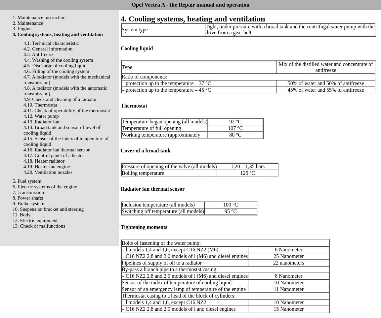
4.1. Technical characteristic (51, 43)
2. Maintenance (28, 23)
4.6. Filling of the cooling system (56, 71)
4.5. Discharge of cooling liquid (55, 65)
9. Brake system (28, 203)
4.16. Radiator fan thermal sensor (56, 149)
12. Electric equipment (35, 220)
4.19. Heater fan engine (46, 166)
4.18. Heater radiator (43, 161)
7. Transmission (28, 192)
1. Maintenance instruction (39, 17)
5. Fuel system (27, 181)
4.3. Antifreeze (38, 54)
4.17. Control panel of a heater (53, 155)
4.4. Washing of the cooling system (58, 60)
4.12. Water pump (41, 116)
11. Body (21, 214)
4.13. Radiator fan (41, 121)
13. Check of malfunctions (39, 226)
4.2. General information (47, 48)
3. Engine (22, 28)
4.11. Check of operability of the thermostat (66, 110)
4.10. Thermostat (40, 105)
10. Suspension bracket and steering (48, 209)
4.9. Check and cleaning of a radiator (60, 99)
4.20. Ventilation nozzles (47, 172)
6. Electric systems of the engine (45, 186)
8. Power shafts (28, 198)
